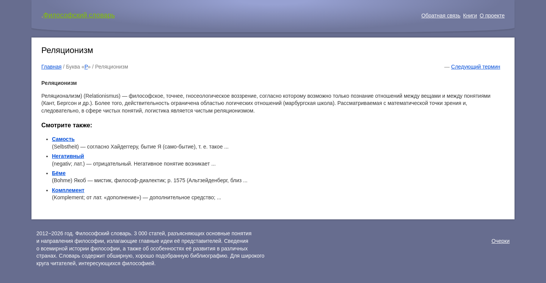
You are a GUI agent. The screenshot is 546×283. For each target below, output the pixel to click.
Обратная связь (440, 16)
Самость (63, 139)
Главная (51, 67)
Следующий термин (475, 67)
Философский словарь (79, 15)
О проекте (492, 16)
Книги (470, 16)
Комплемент (68, 190)
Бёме (59, 173)
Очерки (500, 241)
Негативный (68, 156)
